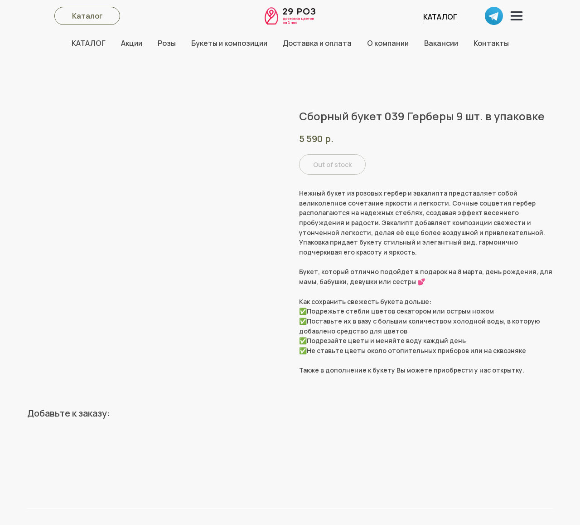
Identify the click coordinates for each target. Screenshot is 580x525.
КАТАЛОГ (440, 17)
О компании (388, 43)
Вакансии (441, 43)
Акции (131, 43)
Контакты (491, 43)
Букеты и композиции (229, 43)
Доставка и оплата (317, 43)
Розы (167, 43)
